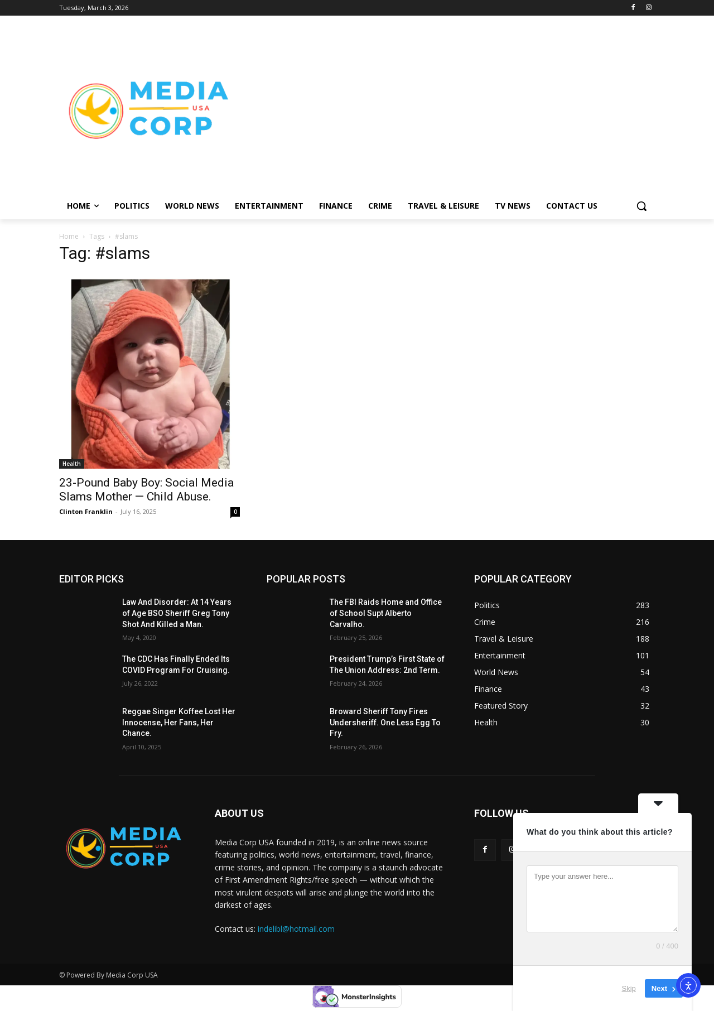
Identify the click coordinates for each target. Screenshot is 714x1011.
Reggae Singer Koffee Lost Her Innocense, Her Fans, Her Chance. (178, 722)
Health (71, 464)
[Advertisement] (446, 109)
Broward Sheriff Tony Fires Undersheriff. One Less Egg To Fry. (385, 722)
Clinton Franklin (86, 511)
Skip (629, 988)
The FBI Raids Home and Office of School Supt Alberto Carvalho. (386, 613)
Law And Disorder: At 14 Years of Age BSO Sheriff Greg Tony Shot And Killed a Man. (176, 613)
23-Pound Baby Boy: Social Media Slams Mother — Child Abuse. (146, 489)
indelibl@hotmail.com (296, 928)
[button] (641, 205)
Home (69, 236)
